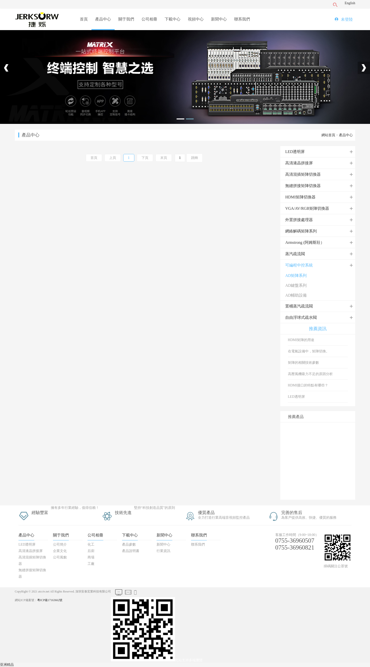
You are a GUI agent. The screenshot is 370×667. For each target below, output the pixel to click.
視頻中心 (196, 19)
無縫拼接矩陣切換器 (303, 186)
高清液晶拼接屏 (299, 163)
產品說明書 (130, 551)
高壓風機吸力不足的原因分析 (310, 374)
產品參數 (129, 544)
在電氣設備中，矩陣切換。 (308, 351)
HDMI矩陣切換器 (300, 197)
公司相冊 (149, 19)
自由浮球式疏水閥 (301, 317)
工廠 (91, 564)
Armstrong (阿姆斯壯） (304, 242)
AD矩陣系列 (296, 275)
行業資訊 (163, 551)
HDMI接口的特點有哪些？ (308, 385)
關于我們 (126, 19)
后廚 (91, 551)
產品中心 (103, 19)
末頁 (163, 158)
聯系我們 (242, 19)
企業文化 (60, 551)
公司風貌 (60, 557)
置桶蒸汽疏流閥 (299, 306)
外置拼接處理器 (299, 220)
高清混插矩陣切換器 (303, 174)
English (350, 3)
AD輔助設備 (296, 295)
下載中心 (172, 19)
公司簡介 (60, 544)
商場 (91, 557)
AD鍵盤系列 (296, 285)
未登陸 (347, 19)
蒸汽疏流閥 (295, 254)
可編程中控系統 (299, 265)
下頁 (144, 158)
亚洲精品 (7, 665)
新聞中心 (219, 19)
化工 (91, 544)
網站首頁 (328, 135)
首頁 (84, 19)
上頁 (112, 158)
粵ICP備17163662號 (50, 600)
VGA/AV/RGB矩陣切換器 (307, 208)
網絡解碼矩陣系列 (301, 231)
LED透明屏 (295, 152)
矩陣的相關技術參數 (303, 362)
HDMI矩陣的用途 (301, 340)
